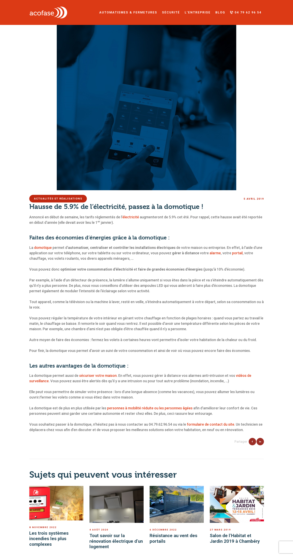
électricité (130, 217)
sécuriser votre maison (98, 375)
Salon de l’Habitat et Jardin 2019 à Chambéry (235, 538)
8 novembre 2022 (43, 527)
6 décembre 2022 (163, 529)
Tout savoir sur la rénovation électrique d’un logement (116, 541)
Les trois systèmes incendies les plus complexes (49, 538)
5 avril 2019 (254, 198)
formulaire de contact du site (210, 424)
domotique (43, 247)
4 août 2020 (98, 529)
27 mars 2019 (220, 529)
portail (237, 253)
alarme (215, 253)
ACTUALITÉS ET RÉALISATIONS (58, 198)
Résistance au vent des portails (173, 538)
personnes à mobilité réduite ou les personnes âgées (150, 408)
